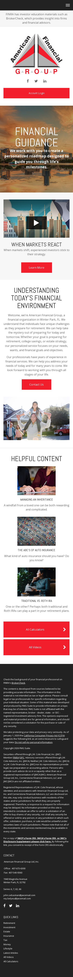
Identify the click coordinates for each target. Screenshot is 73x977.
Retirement (9, 923)
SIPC (22, 757)
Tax (5, 940)
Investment (9, 927)
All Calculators (46, 629)
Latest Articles (10, 952)
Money (7, 944)
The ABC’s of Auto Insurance (36, 550)
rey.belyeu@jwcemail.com (17, 898)
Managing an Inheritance (36, 499)
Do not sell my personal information (33, 742)
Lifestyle (7, 948)
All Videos (47, 647)
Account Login (36, 93)
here (48, 841)
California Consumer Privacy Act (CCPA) (44, 735)
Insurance (8, 935)
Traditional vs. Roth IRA (36, 601)
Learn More (36, 267)
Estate (6, 931)
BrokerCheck (18, 682)
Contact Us (36, 384)
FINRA (16, 757)
